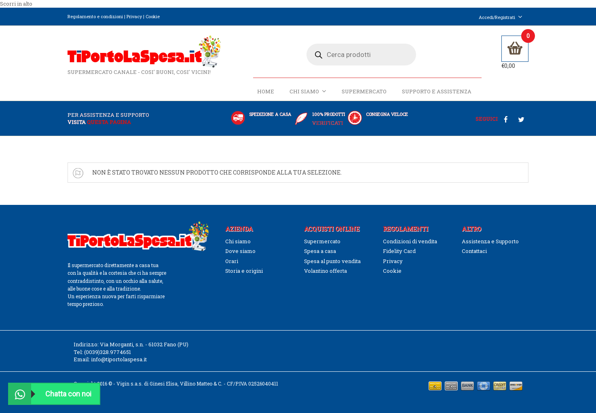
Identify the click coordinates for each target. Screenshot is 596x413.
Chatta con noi (50, 394)
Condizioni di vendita (410, 241)
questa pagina (109, 122)
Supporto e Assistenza (436, 91)
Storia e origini (244, 270)
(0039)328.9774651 (107, 352)
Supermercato (364, 91)
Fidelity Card (399, 251)
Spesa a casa (320, 251)
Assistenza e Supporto (490, 241)
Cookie (153, 16)
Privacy (134, 16)
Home (265, 91)
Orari (231, 261)
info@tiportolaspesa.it (119, 359)
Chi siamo (308, 91)
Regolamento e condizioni (95, 16)
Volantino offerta (325, 270)
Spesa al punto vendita (332, 261)
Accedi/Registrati (500, 17)
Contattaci (474, 251)
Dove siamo (240, 251)
